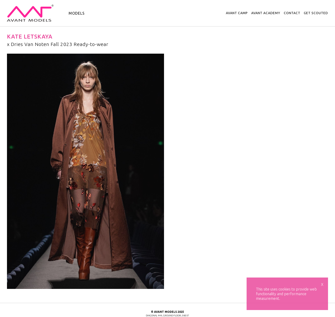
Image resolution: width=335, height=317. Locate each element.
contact (292, 13)
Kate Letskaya (29, 36)
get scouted (316, 13)
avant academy (265, 13)
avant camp (237, 13)
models (77, 13)
